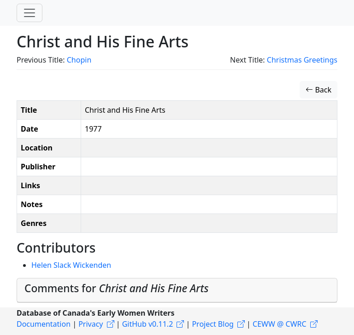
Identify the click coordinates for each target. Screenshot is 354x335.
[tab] (177, 290)
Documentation (44, 324)
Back (318, 90)
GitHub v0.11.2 (147, 324)
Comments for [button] (116, 288)
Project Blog (212, 324)
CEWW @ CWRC (280, 324)
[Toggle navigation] (29, 13)
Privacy (90, 324)
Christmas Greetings (302, 60)
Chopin (79, 60)
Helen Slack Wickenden (71, 265)
